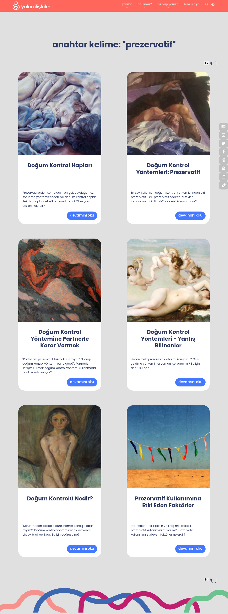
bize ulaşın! (192, 4)
